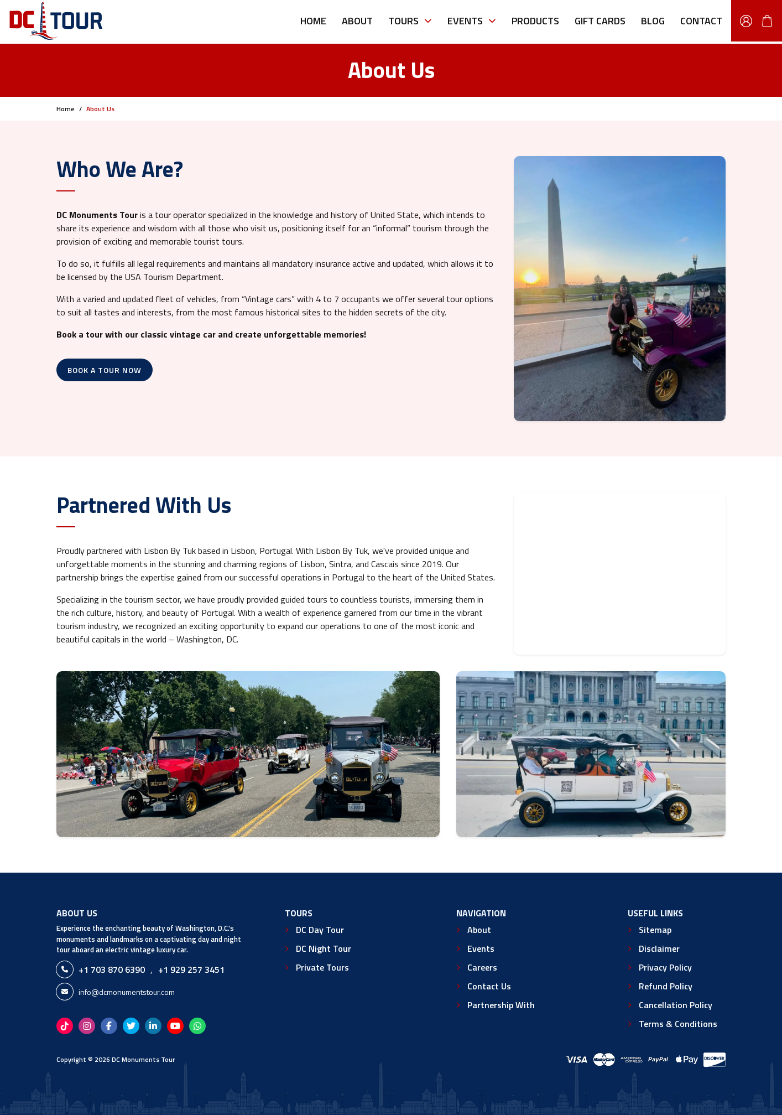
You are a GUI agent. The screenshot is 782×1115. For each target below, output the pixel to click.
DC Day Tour (320, 929)
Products (535, 20)
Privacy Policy (665, 967)
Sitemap (655, 929)
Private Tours (322, 967)
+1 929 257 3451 (191, 969)
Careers (482, 967)
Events (471, 20)
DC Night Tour (323, 948)
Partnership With (501, 1005)
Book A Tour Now (104, 370)
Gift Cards (600, 20)
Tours (410, 20)
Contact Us (489, 986)
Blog (653, 20)
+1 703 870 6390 (112, 969)
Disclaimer (659, 948)
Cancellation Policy (675, 1005)
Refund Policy (665, 986)
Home (313, 20)
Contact (701, 20)
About (357, 20)
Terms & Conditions (678, 1023)
